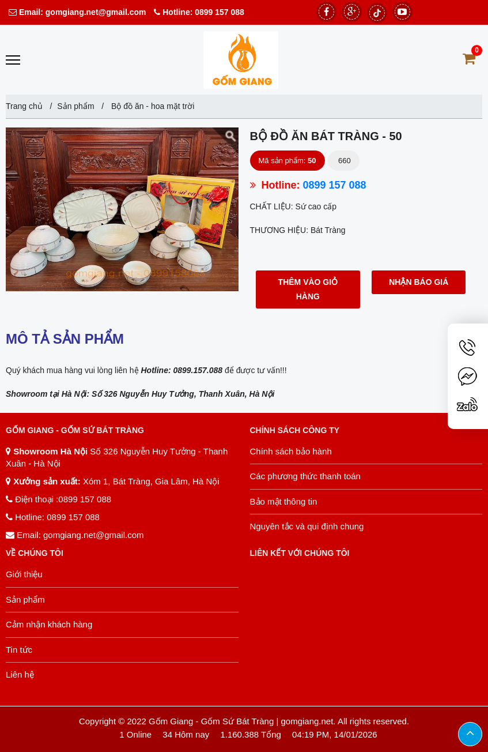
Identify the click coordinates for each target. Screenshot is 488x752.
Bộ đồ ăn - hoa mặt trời (151, 106)
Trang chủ (24, 106)
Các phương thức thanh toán (305, 476)
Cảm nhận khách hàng (49, 624)
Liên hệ (20, 674)
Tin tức (19, 650)
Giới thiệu (24, 574)
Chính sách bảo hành (291, 451)
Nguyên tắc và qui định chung (307, 526)
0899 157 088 (219, 12)
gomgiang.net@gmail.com (94, 12)
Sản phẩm (75, 106)
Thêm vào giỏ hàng (308, 289)
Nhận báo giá (418, 282)
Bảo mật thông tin (283, 501)
